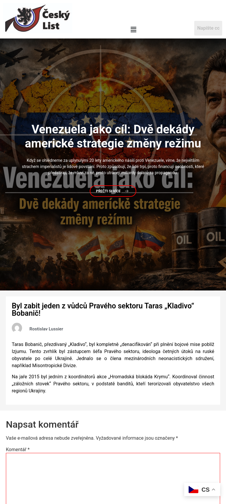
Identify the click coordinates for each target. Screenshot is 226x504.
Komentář (18, 449)
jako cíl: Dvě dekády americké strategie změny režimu (113, 136)
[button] (133, 29)
